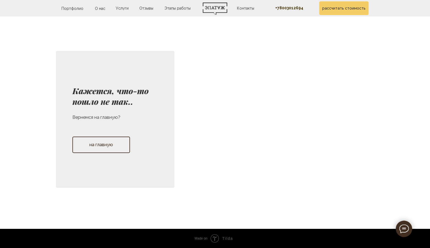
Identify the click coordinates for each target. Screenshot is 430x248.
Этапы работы (178, 8)
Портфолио (72, 8)
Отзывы (146, 8)
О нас (100, 8)
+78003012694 (289, 8)
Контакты (245, 8)
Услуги (122, 8)
